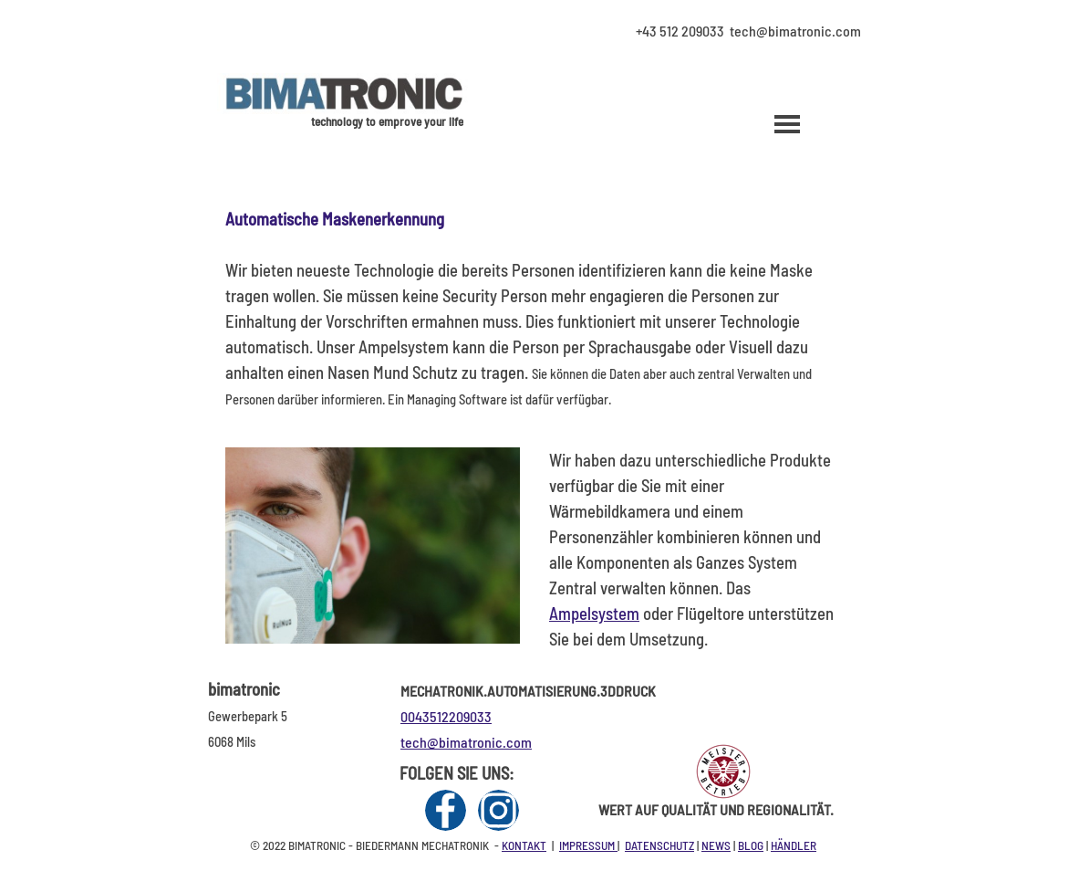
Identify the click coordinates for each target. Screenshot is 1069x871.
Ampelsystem (594, 613)
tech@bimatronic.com (466, 741)
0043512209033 (446, 716)
